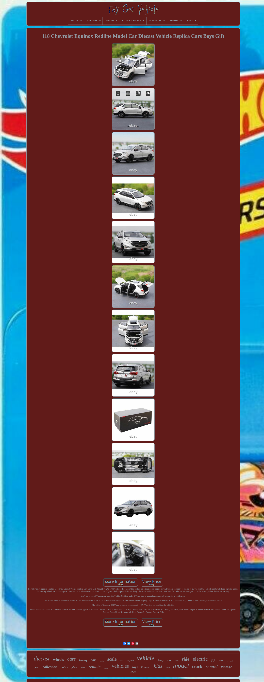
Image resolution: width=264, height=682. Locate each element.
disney (160, 660)
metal (83, 668)
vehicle (145, 658)
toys (135, 667)
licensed (146, 667)
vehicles (120, 666)
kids (158, 666)
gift (213, 660)
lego (133, 671)
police (64, 667)
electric (200, 659)
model (181, 665)
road (122, 660)
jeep (36, 667)
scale (112, 659)
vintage (226, 667)
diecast (42, 659)
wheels (58, 659)
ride (185, 659)
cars (71, 659)
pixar (74, 667)
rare (169, 660)
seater (221, 660)
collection (50, 667)
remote (95, 666)
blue (93, 660)
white (102, 661)
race (168, 667)
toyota (130, 660)
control (212, 667)
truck (197, 666)
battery (83, 660)
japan (106, 668)
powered (230, 661)
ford (176, 660)
